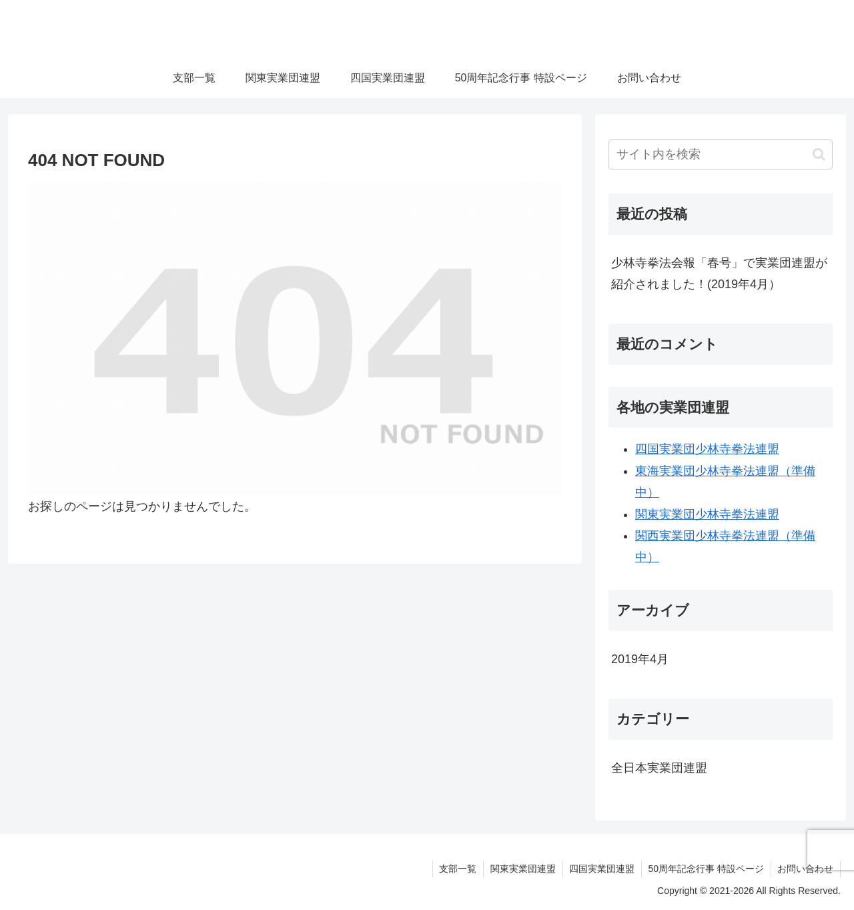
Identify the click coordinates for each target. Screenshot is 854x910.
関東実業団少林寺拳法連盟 (707, 514)
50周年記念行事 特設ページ (705, 868)
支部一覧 (456, 868)
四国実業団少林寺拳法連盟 (707, 449)
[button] (819, 154)
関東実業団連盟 (521, 868)
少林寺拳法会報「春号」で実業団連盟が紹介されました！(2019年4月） (719, 273)
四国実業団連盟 (601, 868)
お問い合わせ (805, 868)
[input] (720, 154)
